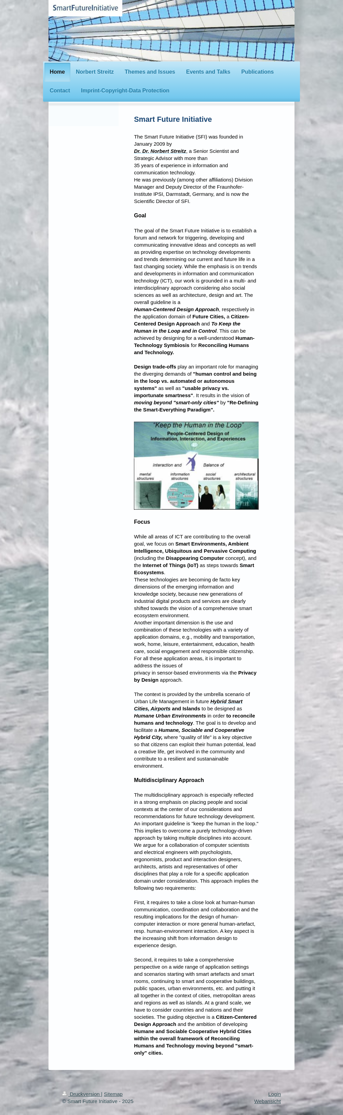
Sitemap (113, 1094)
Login (274, 1094)
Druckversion (81, 1094)
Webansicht (267, 1101)
